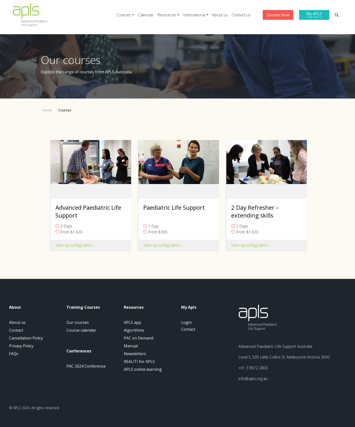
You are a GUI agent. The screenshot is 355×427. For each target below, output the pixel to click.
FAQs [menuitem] (13, 353)
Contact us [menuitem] (241, 15)
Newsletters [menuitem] (135, 353)
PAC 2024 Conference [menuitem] (86, 366)
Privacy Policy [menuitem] (21, 346)
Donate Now (278, 15)
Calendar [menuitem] (146, 15)
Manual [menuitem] (131, 346)
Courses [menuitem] (123, 15)
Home (47, 110)
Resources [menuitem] (166, 15)
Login (186, 322)
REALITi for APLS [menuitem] (139, 361)
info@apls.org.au (253, 378)
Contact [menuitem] (16, 330)
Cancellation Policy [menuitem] (26, 338)
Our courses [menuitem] (77, 322)
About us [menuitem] (220, 15)
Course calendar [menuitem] (81, 330)
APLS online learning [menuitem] (143, 369)
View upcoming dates (161, 245)
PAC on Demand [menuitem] (138, 338)
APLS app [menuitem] (132, 322)
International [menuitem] (194, 15)
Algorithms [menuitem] (134, 330)
